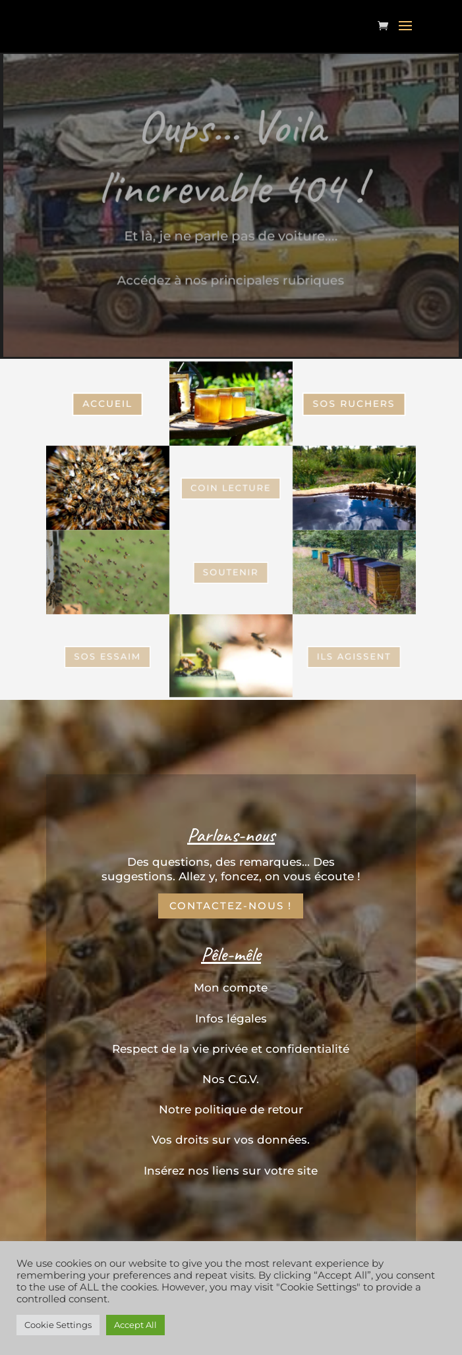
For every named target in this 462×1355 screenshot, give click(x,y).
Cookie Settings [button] (58, 1324)
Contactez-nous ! (230, 905)
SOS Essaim (108, 487)
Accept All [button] (135, 1324)
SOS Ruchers (354, 403)
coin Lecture (231, 488)
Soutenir (231, 572)
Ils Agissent (354, 656)
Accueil (108, 403)
